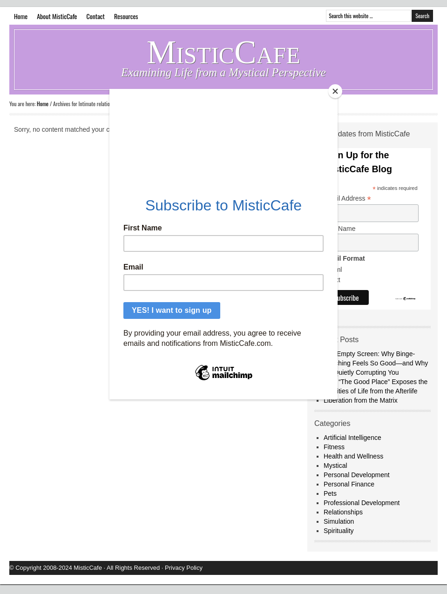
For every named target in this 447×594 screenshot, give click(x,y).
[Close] (335, 91)
